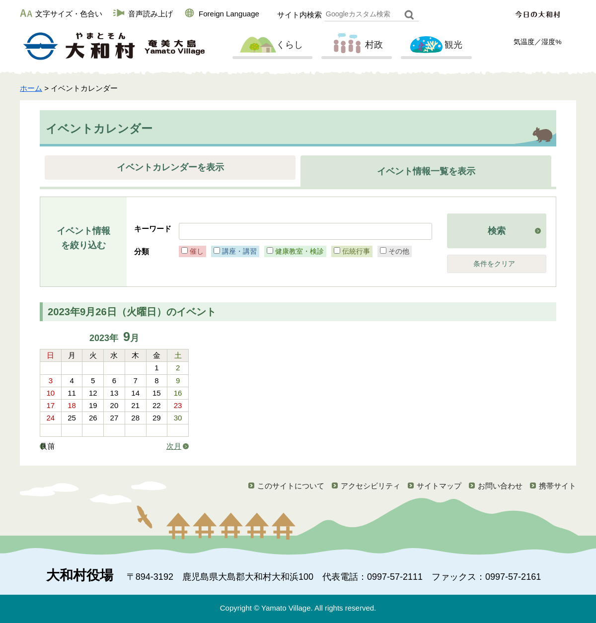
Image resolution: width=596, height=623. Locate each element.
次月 (173, 446)
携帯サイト (557, 486)
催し (197, 251)
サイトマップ (439, 486)
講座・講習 (239, 251)
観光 (435, 45)
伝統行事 (356, 251)
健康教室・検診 (299, 251)
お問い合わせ (500, 486)
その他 (398, 251)
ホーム (31, 88)
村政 (355, 45)
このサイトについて (290, 486)
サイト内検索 (299, 14)
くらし (271, 45)
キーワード (152, 228)
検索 (497, 231)
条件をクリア (494, 264)
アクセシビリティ (370, 486)
